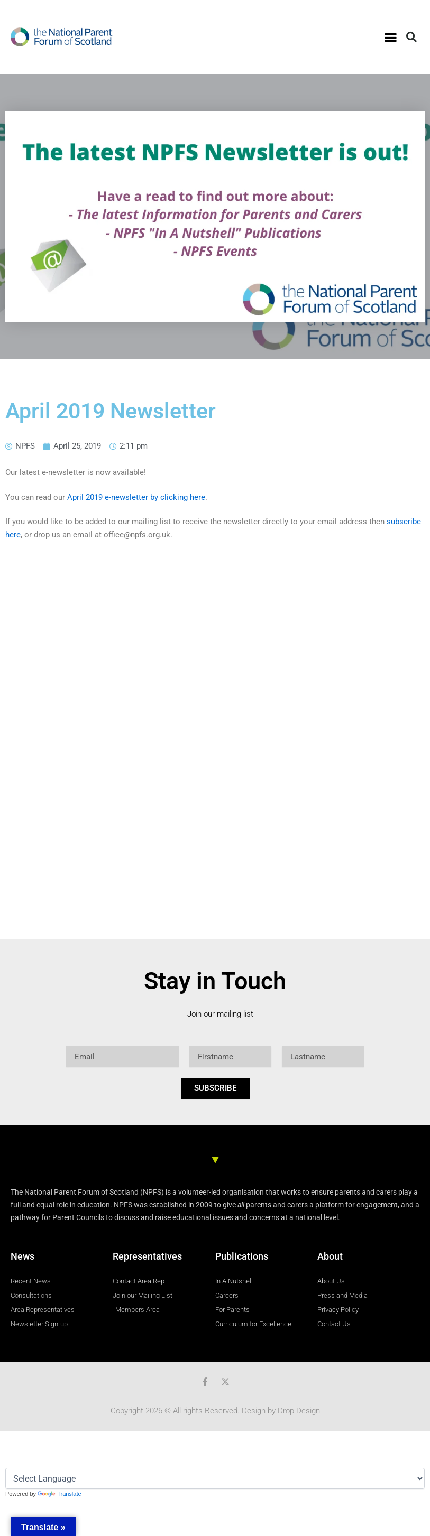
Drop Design (299, 1411)
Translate (59, 1494)
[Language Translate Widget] (215, 1478)
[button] (391, 37)
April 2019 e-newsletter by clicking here (136, 497)
